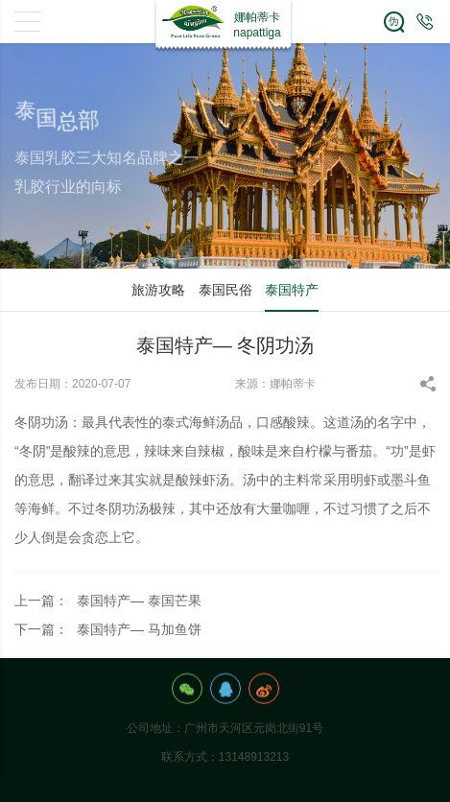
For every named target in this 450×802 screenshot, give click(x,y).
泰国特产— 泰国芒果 (139, 600)
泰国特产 (292, 289)
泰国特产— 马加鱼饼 (139, 629)
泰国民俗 (225, 289)
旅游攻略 (158, 289)
